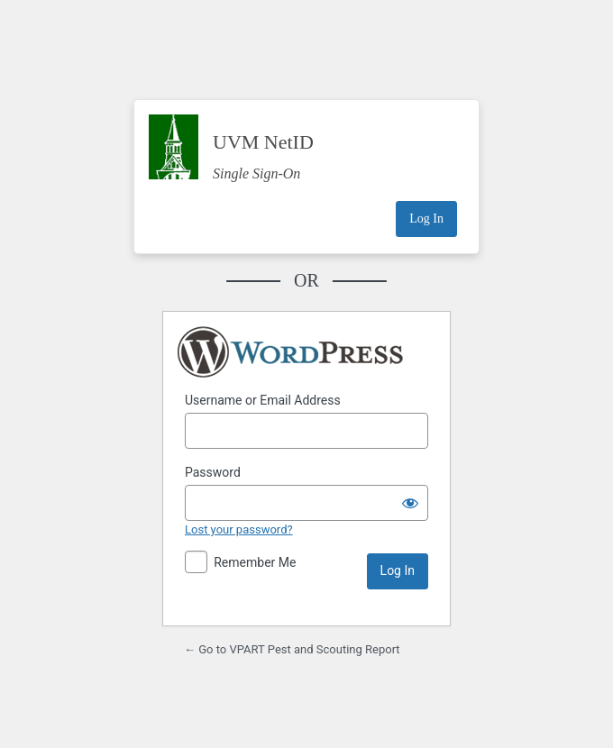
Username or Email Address (263, 400)
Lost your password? (239, 529)
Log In (426, 218)
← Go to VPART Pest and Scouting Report (292, 649)
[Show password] (410, 503)
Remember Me (255, 562)
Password (213, 472)
